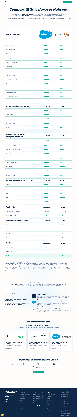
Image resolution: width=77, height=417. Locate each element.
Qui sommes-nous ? (51, 394)
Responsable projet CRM (38, 412)
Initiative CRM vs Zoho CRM (64, 407)
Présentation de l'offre (38, 398)
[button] (15, 2)
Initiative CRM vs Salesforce (64, 397)
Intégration (22, 410)
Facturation (22, 398)
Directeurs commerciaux (38, 410)
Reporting (22, 412)
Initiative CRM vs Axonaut (64, 411)
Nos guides (49, 408)
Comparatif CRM (64, 394)
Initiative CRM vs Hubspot (63, 400)
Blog (48, 402)
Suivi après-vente (37, 402)
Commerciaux (36, 408)
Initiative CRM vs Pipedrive (64, 404)
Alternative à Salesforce (65, 415)
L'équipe (49, 396)
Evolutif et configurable (25, 408)
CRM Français (50, 410)
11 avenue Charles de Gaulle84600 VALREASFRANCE (9, 397)
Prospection (36, 394)
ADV (34, 414)
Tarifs (48, 2)
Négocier (35, 400)
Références (49, 406)
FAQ (48, 404)
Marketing (22, 400)
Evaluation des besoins (38, 396)
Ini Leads (22, 404)
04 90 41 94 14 (8, 401)
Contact (48, 398)
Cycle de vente (23, 396)
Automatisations (23, 414)
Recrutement (49, 400)
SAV (21, 402)
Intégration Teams (24, 406)
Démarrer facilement (40, 2)
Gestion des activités (24, 394)
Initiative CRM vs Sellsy (65, 413)
